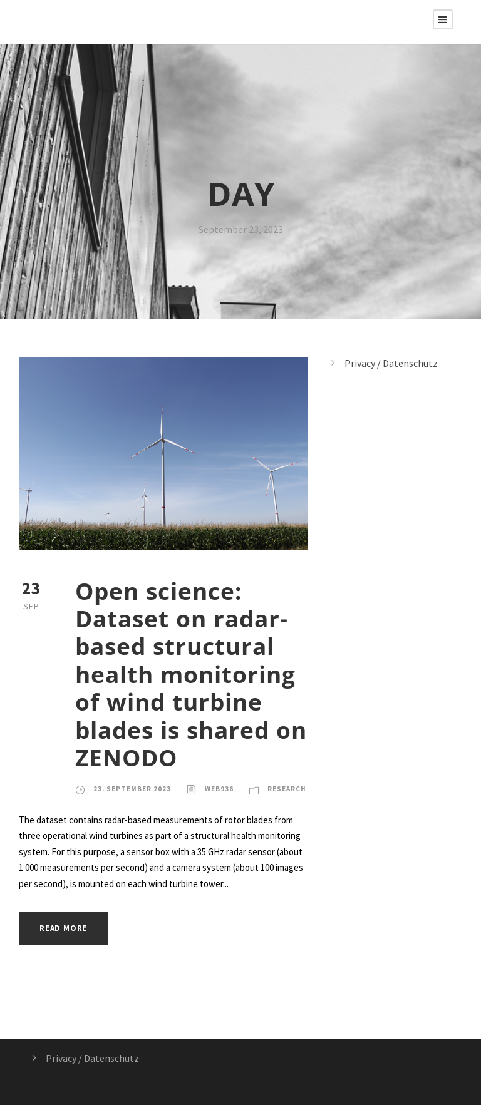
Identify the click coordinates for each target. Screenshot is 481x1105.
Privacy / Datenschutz (391, 363)
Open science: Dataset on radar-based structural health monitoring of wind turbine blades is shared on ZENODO (191, 674)
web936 (219, 788)
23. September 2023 (132, 788)
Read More (63, 928)
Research (286, 788)
